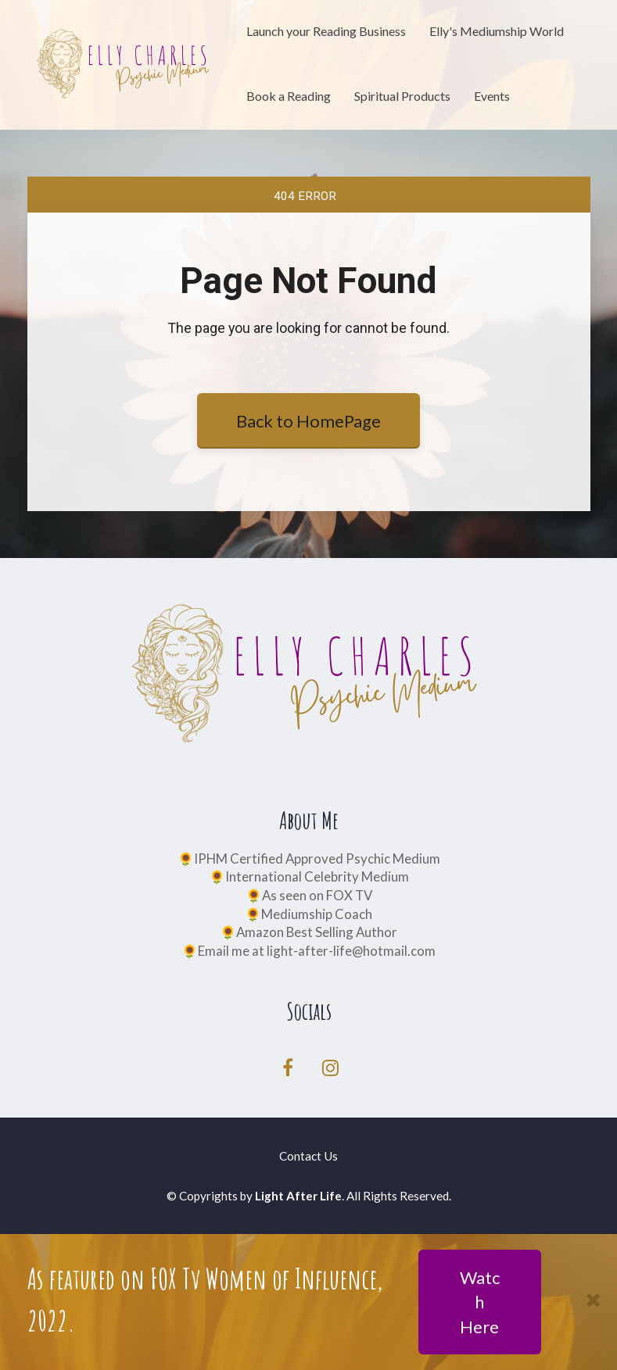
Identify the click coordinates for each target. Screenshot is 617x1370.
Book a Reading (288, 95)
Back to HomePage (308, 420)
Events (492, 95)
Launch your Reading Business (326, 30)
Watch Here (480, 1302)
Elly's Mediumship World (496, 30)
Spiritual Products (402, 95)
